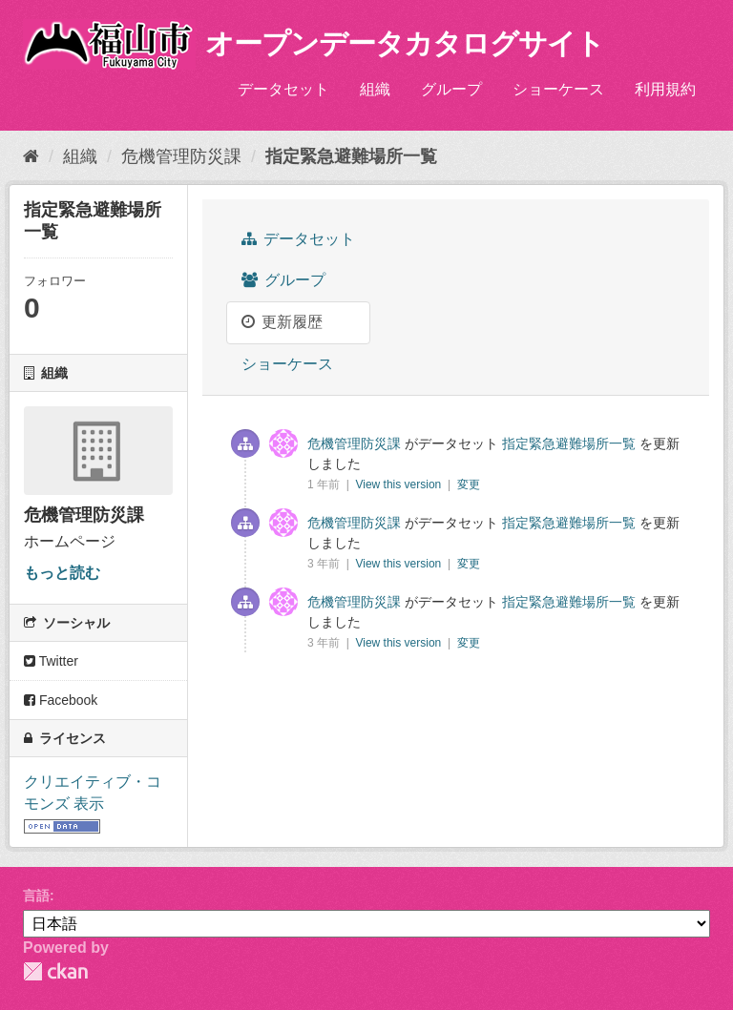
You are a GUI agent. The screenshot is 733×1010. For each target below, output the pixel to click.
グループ (451, 89)
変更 (468, 484)
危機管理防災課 (181, 156)
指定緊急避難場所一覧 (351, 156)
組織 (375, 89)
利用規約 (665, 89)
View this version (399, 484)
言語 (36, 895)
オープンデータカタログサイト (404, 43)
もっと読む (62, 573)
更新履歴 (282, 322)
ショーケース (558, 89)
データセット (283, 89)
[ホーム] (31, 156)
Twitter (51, 661)
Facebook (60, 700)
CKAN (55, 971)
